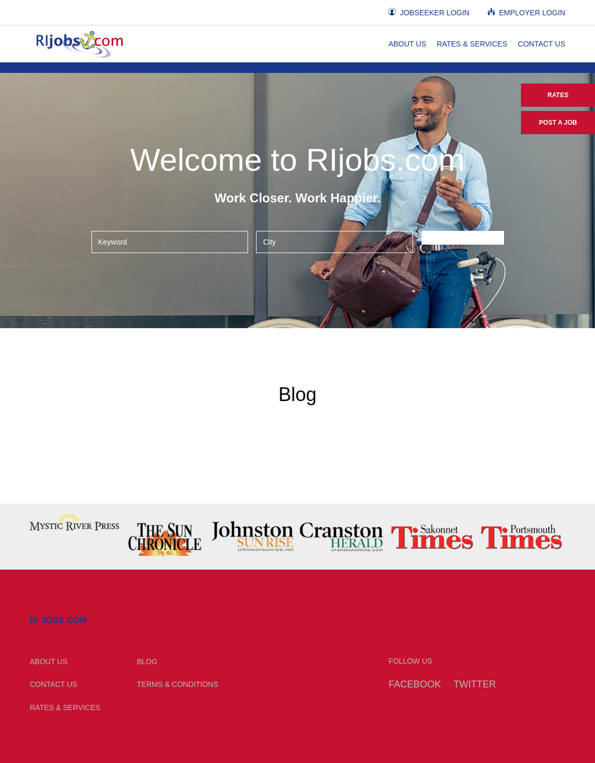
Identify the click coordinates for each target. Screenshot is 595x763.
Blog (147, 661)
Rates (558, 95)
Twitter (475, 684)
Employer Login (526, 12)
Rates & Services (472, 44)
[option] (74, 522)
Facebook (415, 684)
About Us (407, 44)
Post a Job (558, 122)
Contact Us (541, 44)
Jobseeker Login (428, 12)
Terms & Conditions (177, 684)
